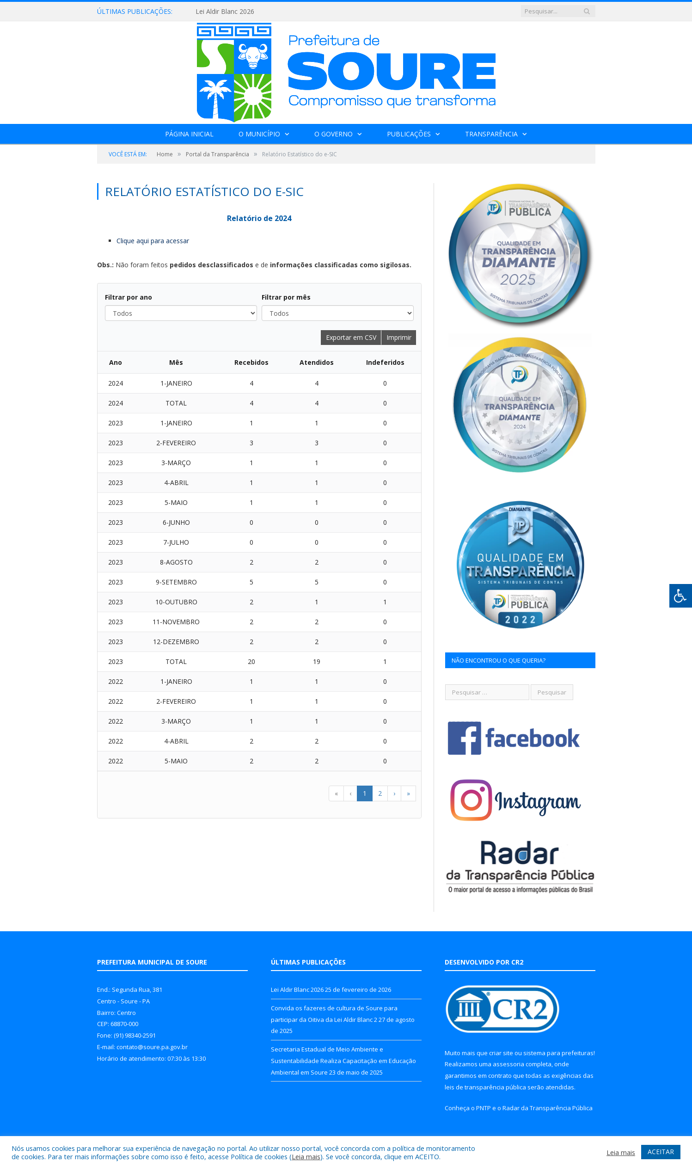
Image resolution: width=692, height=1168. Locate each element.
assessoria (508, 1064)
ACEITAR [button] (661, 1151)
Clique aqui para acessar (152, 240)
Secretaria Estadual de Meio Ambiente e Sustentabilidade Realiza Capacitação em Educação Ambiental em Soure (343, 1060)
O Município (259, 133)
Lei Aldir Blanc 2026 (225, 11)
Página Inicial (189, 133)
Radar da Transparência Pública (547, 1108)
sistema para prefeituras (558, 1053)
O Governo (333, 133)
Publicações (409, 133)
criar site (501, 1053)
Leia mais (306, 1156)
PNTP (483, 1108)
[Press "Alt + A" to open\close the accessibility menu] (680, 596)
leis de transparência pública (485, 1087)
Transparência (491, 133)
